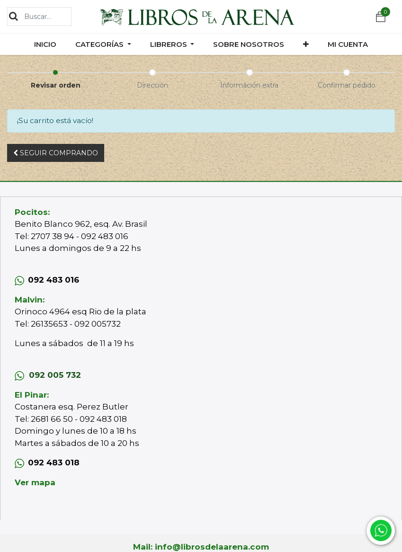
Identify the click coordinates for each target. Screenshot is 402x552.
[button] (306, 44)
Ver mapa (35, 482)
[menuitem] (45, 44)
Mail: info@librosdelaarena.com (201, 547)
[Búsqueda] (13, 16)
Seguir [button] (55, 153)
